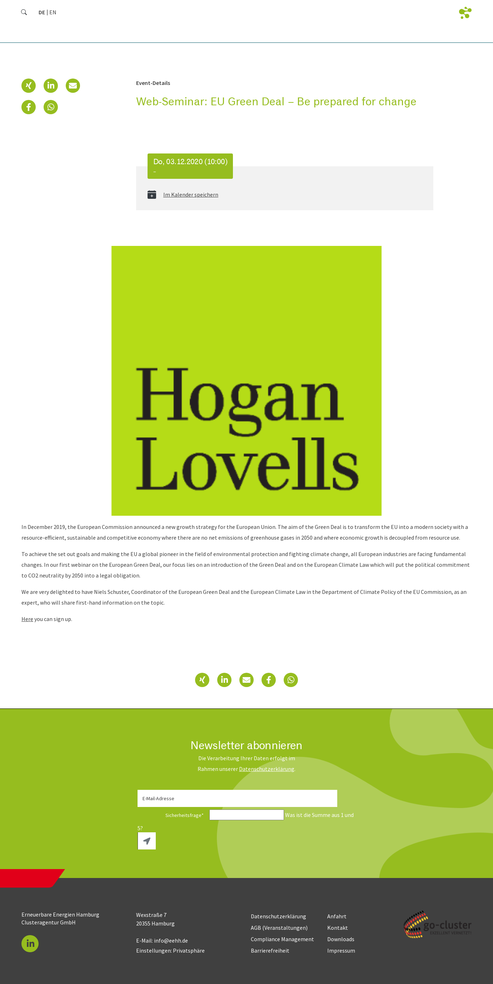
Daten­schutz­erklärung (266, 768)
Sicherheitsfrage (173, 815)
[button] (28, 86)
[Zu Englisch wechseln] (52, 12)
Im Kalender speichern (190, 194)
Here (27, 618)
